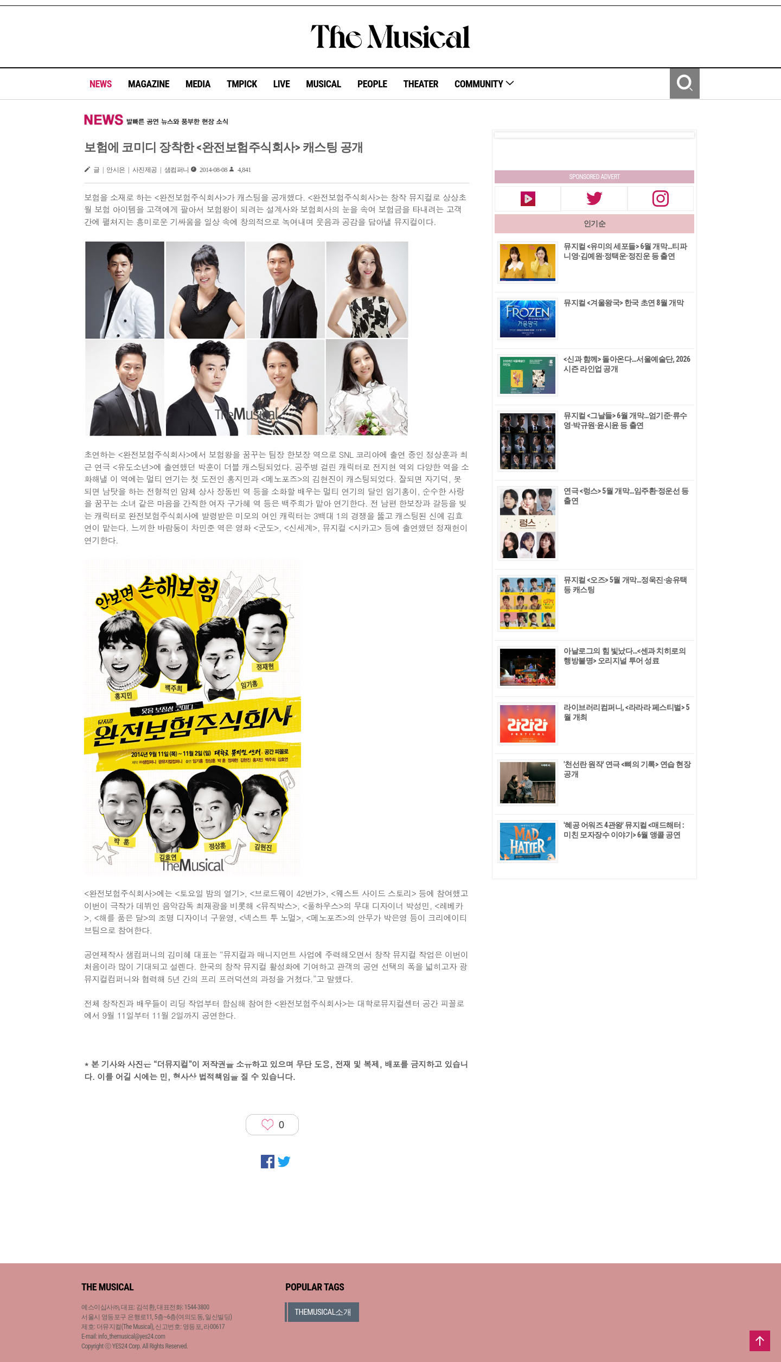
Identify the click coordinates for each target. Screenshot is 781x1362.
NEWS (100, 83)
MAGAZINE (148, 83)
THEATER (421, 83)
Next (677, 135)
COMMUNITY (484, 83)
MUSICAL (323, 83)
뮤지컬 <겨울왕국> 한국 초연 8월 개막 (623, 302)
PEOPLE (372, 83)
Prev (511, 135)
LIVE (281, 83)
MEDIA (197, 83)
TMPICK (242, 83)
